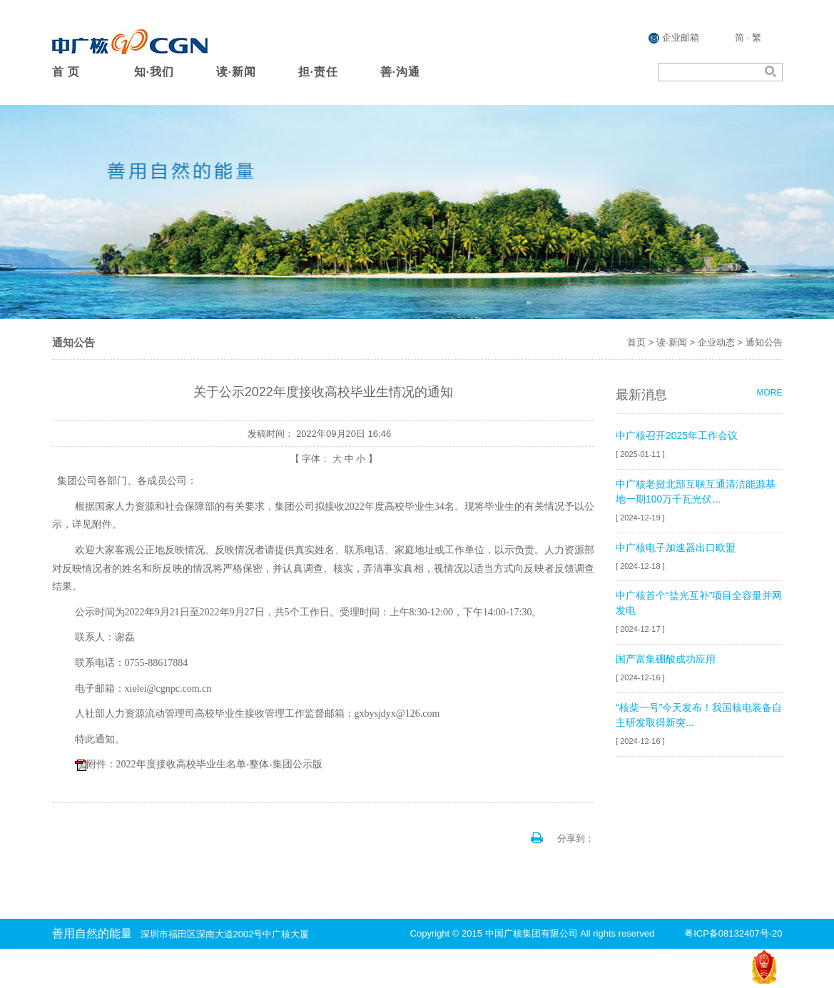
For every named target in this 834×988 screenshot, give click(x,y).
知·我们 (154, 72)
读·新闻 (236, 72)
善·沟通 (400, 72)
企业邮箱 (674, 38)
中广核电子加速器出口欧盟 (676, 547)
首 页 (66, 72)
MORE (770, 393)
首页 (636, 342)
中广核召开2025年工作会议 (677, 435)
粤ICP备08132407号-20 (733, 933)
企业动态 (716, 342)
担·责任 (318, 72)
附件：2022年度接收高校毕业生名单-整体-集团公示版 (204, 764)
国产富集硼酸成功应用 (666, 659)
